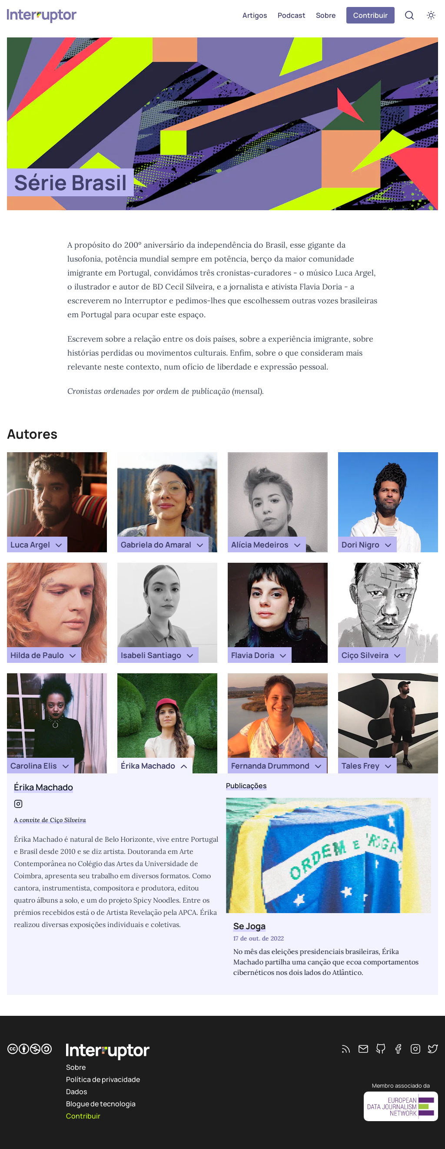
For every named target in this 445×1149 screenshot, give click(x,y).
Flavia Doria (259, 655)
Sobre (326, 15)
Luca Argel (37, 545)
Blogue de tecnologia (101, 1104)
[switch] (431, 15)
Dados (76, 1091)
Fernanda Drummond (277, 766)
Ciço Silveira (372, 655)
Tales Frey (367, 766)
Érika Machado (155, 766)
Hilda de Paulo (44, 655)
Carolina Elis (40, 766)
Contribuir (370, 15)
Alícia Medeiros (266, 545)
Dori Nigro (367, 545)
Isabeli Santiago (158, 655)
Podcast (292, 15)
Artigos (254, 15)
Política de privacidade (103, 1079)
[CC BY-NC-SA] (29, 1049)
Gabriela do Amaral (163, 545)
